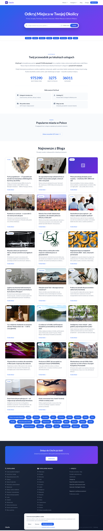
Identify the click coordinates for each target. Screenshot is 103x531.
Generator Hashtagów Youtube (77, 487)
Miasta (65, 2)
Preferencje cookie (74, 494)
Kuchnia (36, 417)
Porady (57, 426)
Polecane (61, 417)
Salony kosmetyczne (11, 505)
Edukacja (40, 426)
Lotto (7, 497)
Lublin (75, 38)
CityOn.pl (96, 527)
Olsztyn (40, 507)
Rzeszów (40, 494)
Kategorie (73, 2)
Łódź (70, 38)
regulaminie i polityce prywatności (48, 527)
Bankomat (8, 487)
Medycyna (75, 426)
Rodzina (74, 421)
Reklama (18, 426)
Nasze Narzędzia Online (25, 421)
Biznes (66, 421)
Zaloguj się (72, 479)
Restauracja (9, 502)
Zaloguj (87, 2)
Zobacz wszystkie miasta (44, 510)
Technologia (66, 426)
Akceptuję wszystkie (47, 524)
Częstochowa (41, 502)
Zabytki (8, 499)
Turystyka (45, 417)
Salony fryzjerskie (10, 482)
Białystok (40, 492)
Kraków (49, 38)
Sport (53, 417)
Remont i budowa (29, 426)
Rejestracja (94, 2)
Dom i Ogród (57, 421)
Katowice (42, 38)
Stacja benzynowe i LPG (12, 477)
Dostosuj (37, 524)
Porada (12, 421)
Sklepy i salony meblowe (12, 489)
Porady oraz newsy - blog (76, 471)
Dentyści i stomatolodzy (12, 492)
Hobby (69, 417)
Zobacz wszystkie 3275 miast (51, 134)
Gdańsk (35, 38)
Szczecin (56, 38)
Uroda (90, 421)
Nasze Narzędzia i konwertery (77, 482)
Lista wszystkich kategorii (12, 471)
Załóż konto (51, 458)
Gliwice (40, 505)
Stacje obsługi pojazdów (12, 494)
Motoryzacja (46, 421)
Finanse (49, 426)
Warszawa (63, 38)
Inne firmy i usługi (10, 474)
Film (29, 417)
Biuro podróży (9, 510)
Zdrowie (85, 426)
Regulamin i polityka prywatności (78, 491)
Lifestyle (78, 417)
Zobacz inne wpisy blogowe (16, 417)
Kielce (39, 499)
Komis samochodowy (11, 507)
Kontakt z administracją (75, 474)
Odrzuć (29, 524)
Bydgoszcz (40, 489)
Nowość (83, 421)
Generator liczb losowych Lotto (77, 484)
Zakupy (8, 479)
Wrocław (28, 38)
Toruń (39, 497)
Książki (37, 421)
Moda (85, 417)
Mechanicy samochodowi (12, 484)
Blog (81, 2)
